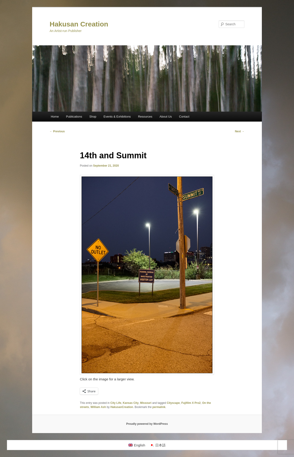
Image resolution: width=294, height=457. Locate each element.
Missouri (145, 403)
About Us (166, 116)
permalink (158, 407)
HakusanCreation (121, 407)
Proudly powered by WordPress (147, 423)
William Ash (98, 407)
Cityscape (173, 403)
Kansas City (131, 403)
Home (55, 116)
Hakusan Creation (79, 24)
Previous (57, 131)
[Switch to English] (136, 445)
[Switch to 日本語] (157, 445)
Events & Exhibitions (117, 116)
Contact (184, 116)
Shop (92, 116)
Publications (74, 116)
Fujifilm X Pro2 (191, 403)
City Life (115, 403)
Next (239, 131)
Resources (145, 116)
